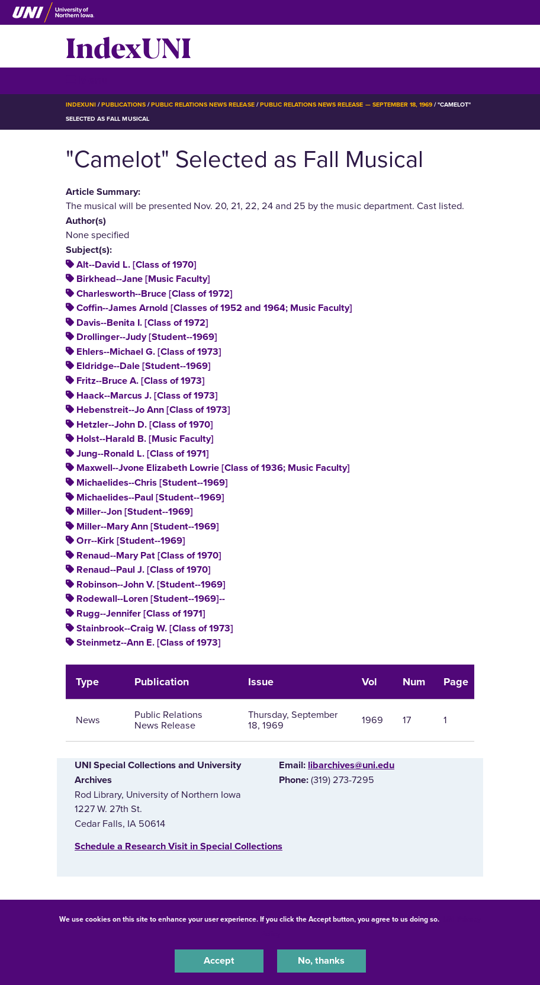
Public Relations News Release (203, 104)
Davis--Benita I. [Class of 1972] (142, 323)
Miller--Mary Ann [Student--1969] (147, 526)
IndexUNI (128, 46)
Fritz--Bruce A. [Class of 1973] (140, 381)
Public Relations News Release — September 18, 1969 (346, 104)
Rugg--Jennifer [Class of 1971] (140, 614)
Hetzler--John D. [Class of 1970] (144, 425)
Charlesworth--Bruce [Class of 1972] (154, 294)
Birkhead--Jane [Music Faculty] (143, 279)
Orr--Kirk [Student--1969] (130, 541)
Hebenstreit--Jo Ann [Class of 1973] (153, 410)
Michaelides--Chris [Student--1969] (152, 483)
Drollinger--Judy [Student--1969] (146, 337)
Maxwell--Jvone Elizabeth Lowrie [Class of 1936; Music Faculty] (213, 468)
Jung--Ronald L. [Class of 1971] (142, 454)
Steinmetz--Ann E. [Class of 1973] (148, 643)
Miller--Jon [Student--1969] (134, 512)
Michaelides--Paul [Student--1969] (150, 497)
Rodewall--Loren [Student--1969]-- (150, 599)
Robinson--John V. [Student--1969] (151, 585)
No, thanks (321, 961)
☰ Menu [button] (87, 80)
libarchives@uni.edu (351, 765)
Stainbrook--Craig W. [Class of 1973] (154, 628)
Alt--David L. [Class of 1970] (136, 265)
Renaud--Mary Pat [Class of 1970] (148, 556)
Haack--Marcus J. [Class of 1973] (147, 396)
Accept (219, 961)
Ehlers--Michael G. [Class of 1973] (148, 352)
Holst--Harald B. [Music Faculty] (145, 439)
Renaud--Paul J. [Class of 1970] (143, 570)
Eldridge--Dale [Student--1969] (143, 366)
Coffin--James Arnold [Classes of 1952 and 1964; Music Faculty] (214, 308)
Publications (123, 104)
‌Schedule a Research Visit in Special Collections (178, 846)
